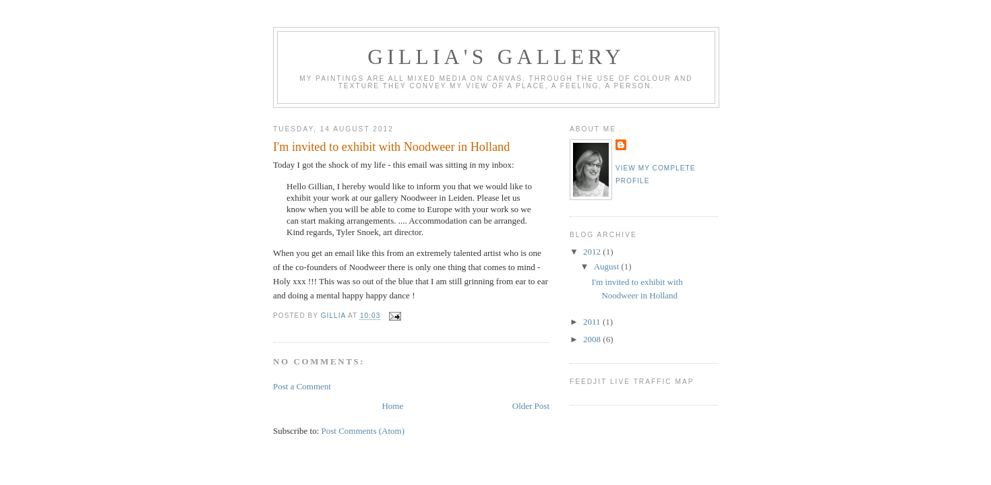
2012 (593, 252)
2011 (593, 322)
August (608, 266)
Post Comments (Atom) (363, 431)
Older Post (530, 406)
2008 (593, 339)
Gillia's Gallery (496, 57)
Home (392, 406)
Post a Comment (302, 386)
